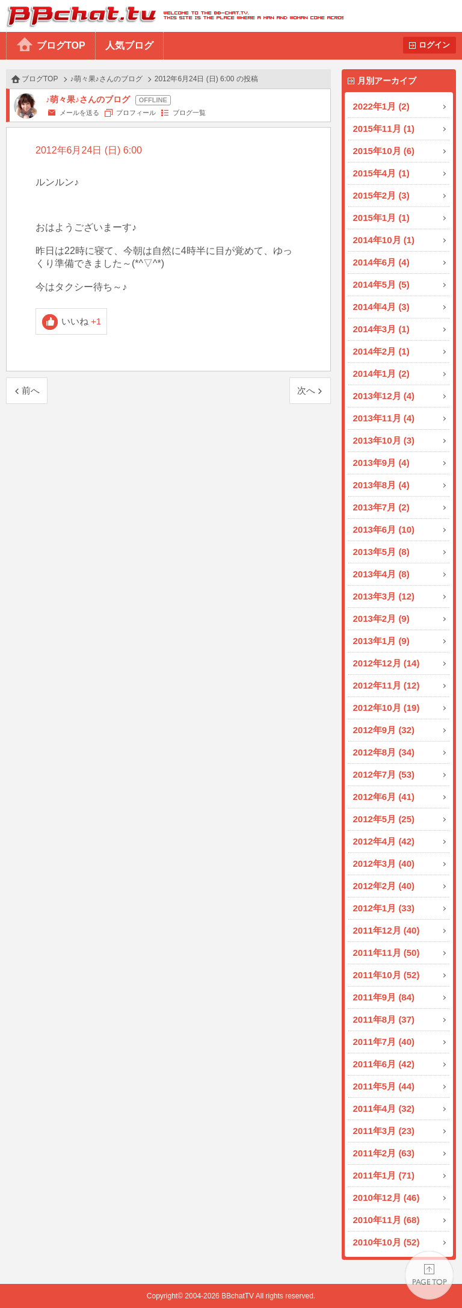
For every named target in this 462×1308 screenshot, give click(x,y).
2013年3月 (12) (384, 596)
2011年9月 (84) (384, 997)
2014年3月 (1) (381, 329)
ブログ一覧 (189, 112)
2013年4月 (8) (381, 574)
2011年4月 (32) (384, 1108)
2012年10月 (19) (386, 707)
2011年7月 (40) (384, 1042)
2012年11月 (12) (386, 685)
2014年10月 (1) (384, 240)
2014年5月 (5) (381, 284)
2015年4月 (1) (381, 173)
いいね (81, 321)
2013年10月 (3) (384, 440)
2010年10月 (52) (386, 1242)
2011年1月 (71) (384, 1175)
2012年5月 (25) (384, 819)
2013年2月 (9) (381, 618)
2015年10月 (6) (384, 151)
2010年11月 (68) (386, 1220)
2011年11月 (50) (386, 952)
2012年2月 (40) (384, 886)
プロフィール (136, 112)
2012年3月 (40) (384, 863)
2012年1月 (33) (384, 908)
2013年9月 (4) (381, 462)
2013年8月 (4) (381, 485)
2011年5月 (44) (384, 1086)
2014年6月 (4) (381, 262)
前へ (31, 390)
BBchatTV (171, 16)
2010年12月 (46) (386, 1197)
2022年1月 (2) (381, 106)
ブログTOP (61, 45)
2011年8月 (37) (384, 1019)
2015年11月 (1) (384, 128)
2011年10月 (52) (386, 975)
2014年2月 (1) (381, 351)
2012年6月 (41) (384, 797)
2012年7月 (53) (384, 774)
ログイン (434, 44)
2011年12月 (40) (386, 930)
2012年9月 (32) (384, 730)
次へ (306, 390)
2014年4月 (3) (381, 307)
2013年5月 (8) (381, 552)
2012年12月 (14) (386, 663)
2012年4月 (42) (384, 841)
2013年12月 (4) (384, 396)
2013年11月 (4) (384, 418)
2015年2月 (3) (381, 195)
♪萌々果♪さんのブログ (106, 79)
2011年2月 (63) (384, 1153)
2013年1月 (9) (381, 641)
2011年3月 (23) (384, 1131)
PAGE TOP (429, 1275)
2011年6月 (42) (384, 1064)
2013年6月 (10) (384, 529)
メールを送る (79, 112)
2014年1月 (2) (381, 373)
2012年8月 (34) (384, 752)
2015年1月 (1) (381, 217)
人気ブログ (129, 45)
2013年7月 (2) (381, 507)
